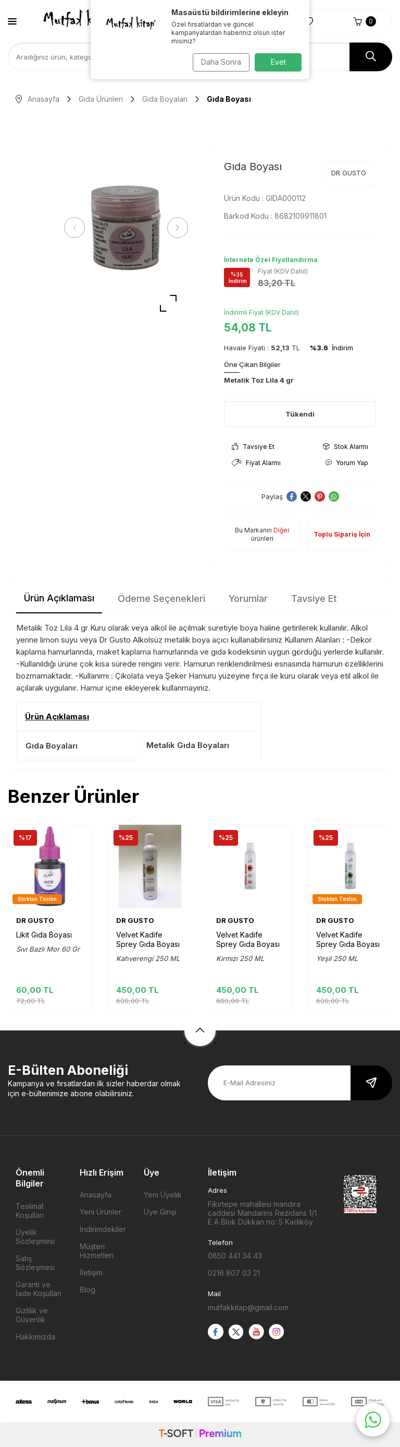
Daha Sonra (218, 61)
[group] (126, 227)
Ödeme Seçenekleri (161, 598)
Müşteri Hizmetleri (97, 1251)
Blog (87, 1289)
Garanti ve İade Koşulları (38, 1289)
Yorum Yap (346, 463)
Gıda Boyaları (165, 98)
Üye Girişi (160, 1211)
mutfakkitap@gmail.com (248, 1307)
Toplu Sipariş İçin (342, 534)
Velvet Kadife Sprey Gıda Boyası (148, 939)
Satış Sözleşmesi (35, 1263)
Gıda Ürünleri (101, 98)
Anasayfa (37, 98)
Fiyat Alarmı (256, 463)
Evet (278, 61)
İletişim (91, 1272)
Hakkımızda (35, 1336)
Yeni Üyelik (163, 1194)
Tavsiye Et (253, 446)
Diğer (281, 530)
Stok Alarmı (345, 446)
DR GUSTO (348, 173)
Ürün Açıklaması (59, 597)
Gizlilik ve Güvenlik (32, 1315)
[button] (78, 227)
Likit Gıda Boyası (44, 934)
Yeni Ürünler (100, 1211)
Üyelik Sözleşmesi (35, 1237)
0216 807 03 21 (234, 1272)
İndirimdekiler (103, 1229)
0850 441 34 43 (235, 1255)
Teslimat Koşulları (30, 1210)
